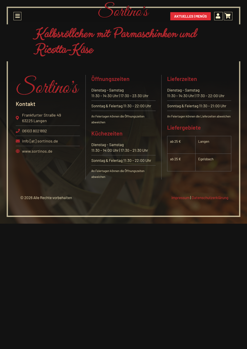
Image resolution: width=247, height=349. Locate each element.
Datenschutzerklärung (210, 197)
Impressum (180, 197)
